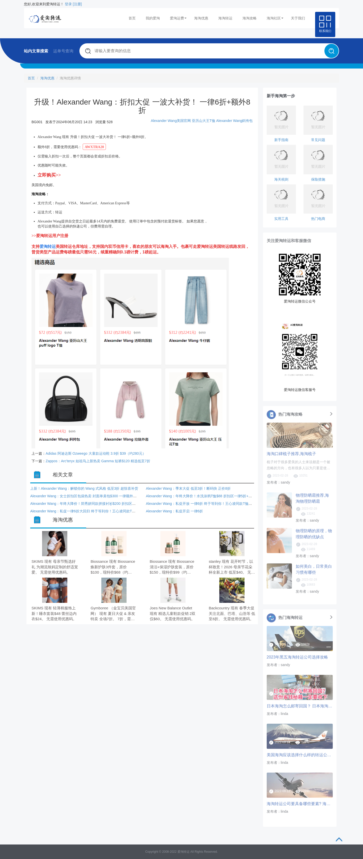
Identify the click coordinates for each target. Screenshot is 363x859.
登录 (68, 4)
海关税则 (281, 179)
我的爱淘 (153, 18)
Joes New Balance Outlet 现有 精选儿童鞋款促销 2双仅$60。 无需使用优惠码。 (173, 613)
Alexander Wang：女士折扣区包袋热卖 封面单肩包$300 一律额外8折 (84, 496)
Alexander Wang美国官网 (171, 121)
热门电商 (318, 219)
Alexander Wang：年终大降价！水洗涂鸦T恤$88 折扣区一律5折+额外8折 (203, 496)
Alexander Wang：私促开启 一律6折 (174, 511)
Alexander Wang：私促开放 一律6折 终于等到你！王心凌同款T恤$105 (201, 504)
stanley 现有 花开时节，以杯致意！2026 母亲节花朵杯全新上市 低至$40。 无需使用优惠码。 (232, 567)
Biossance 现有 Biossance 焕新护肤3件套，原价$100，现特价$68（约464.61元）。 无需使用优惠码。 (112, 567)
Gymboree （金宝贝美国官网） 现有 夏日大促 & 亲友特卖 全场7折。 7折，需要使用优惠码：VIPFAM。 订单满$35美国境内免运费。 (113, 614)
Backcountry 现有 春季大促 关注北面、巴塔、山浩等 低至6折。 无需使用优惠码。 (232, 613)
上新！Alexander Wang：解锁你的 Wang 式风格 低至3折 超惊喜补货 (84, 488)
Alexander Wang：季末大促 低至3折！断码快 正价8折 (188, 488)
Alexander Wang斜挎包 (234, 121)
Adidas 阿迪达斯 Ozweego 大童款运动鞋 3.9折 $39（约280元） (96, 453)
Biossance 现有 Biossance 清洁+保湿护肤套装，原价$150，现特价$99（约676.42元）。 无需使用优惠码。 (172, 567)
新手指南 (281, 140)
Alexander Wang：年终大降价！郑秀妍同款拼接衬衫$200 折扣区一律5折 (87, 504)
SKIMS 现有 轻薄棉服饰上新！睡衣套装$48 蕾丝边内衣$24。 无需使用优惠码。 (54, 613)
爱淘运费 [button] (178, 18)
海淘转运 (225, 18)
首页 (132, 18)
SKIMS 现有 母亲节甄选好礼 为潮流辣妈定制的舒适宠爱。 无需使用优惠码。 (55, 566)
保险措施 (318, 179)
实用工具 (281, 219)
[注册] (77, 4)
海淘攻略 (250, 18)
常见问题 (318, 140)
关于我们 (298, 18)
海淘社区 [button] (275, 18)
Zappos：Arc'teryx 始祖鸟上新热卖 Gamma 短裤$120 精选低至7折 (98, 461)
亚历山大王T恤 (203, 121)
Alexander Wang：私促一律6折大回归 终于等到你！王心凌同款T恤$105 (86, 511)
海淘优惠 (201, 18)
